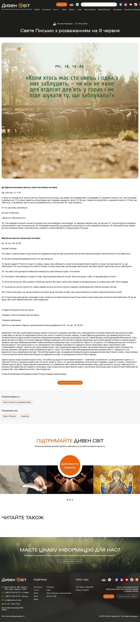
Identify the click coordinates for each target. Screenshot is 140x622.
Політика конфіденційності (13, 616)
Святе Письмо (89, 10)
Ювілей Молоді (104, 10)
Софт (80, 10)
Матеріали (118, 10)
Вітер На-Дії (51, 596)
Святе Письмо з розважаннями (17, 402)
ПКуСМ (37, 10)
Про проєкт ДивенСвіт (85, 587)
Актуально (46, 10)
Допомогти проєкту (69, 465)
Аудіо (36, 596)
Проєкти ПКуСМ (82, 590)
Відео (36, 599)
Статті (56, 10)
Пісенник (50, 587)
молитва (25, 416)
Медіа (72, 10)
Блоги (64, 10)
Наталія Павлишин (65, 24)
